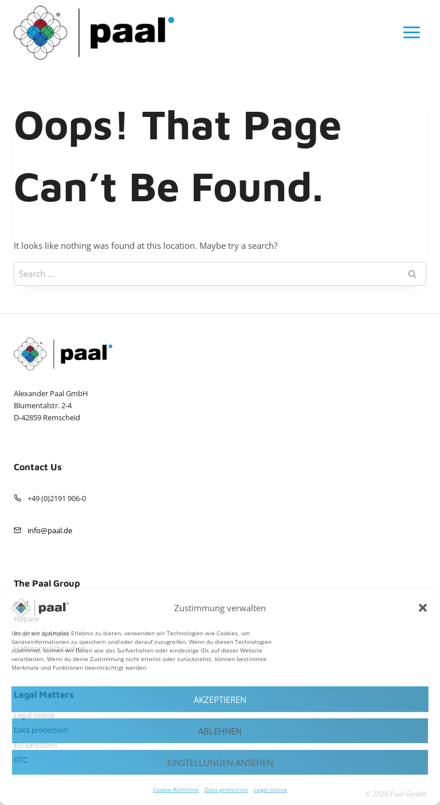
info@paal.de (50, 530)
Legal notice (270, 790)
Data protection (226, 790)
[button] (423, 607)
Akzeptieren (220, 699)
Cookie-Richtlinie (176, 790)
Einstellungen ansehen (220, 762)
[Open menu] (411, 32)
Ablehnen (220, 731)
